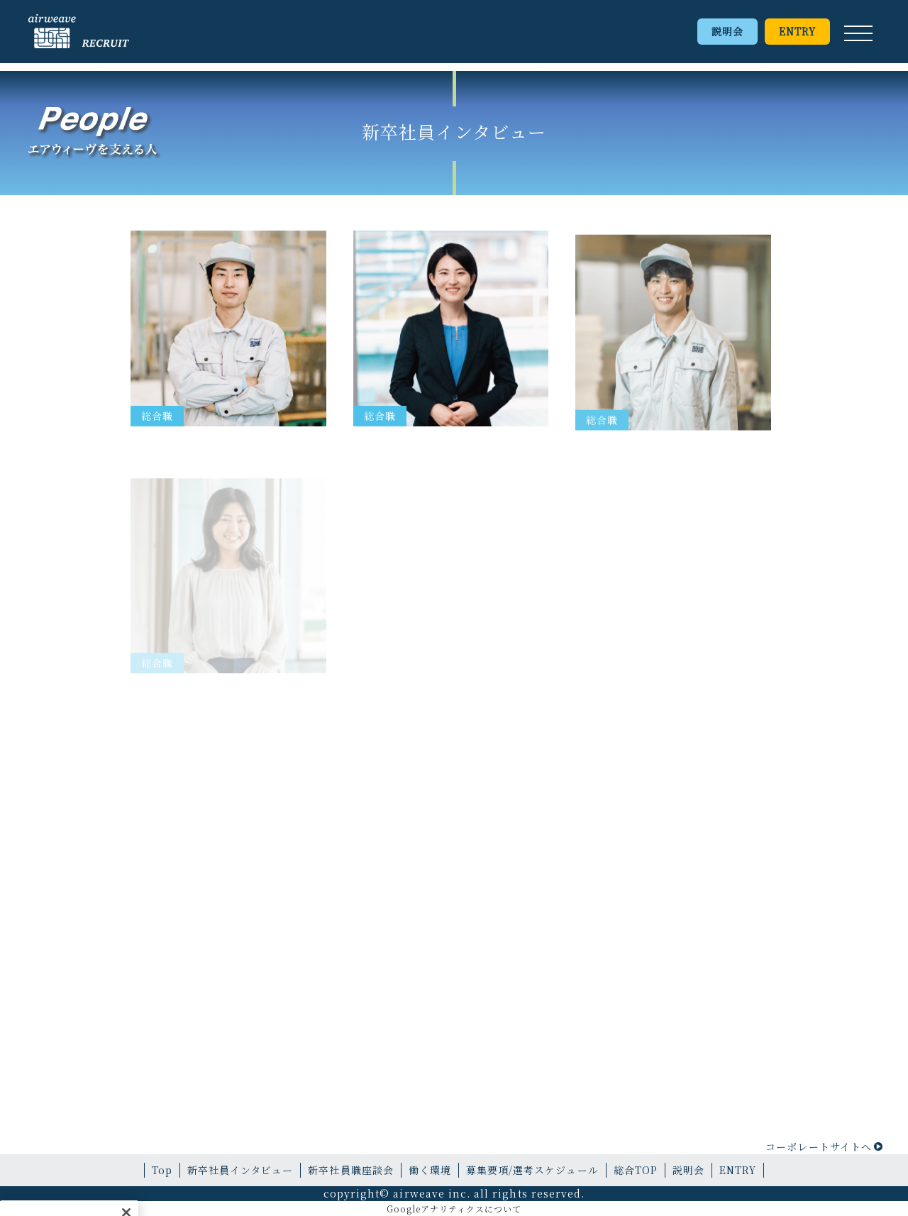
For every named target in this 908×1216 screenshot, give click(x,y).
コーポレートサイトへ (818, 1146)
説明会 (727, 31)
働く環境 (430, 1170)
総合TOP (636, 1170)
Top (162, 1170)
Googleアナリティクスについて (454, 1209)
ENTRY (797, 31)
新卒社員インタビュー (240, 1170)
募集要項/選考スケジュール (532, 1170)
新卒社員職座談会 (350, 1170)
